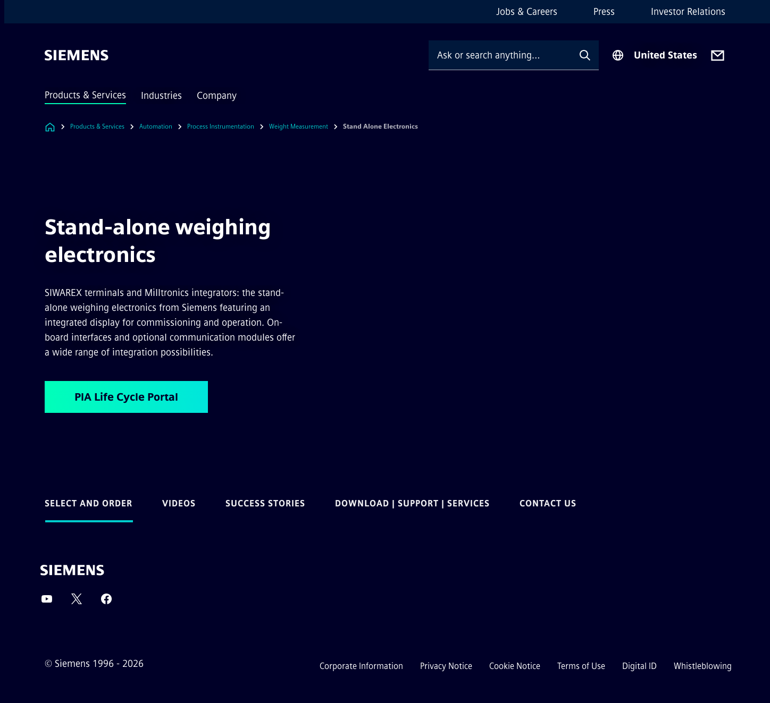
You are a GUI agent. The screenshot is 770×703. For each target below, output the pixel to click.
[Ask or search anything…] (500, 55)
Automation (155, 126)
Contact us (548, 503)
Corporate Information (361, 666)
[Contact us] (717, 55)
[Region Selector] (654, 55)
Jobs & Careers (526, 12)
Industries (161, 95)
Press (604, 12)
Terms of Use (581, 666)
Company (217, 95)
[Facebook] (106, 602)
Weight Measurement (298, 126)
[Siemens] (76, 55)
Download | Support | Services (412, 503)
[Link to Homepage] (50, 126)
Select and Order (88, 503)
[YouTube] (46, 602)
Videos (179, 503)
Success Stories (265, 503)
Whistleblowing (703, 666)
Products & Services (85, 95)
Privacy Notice (446, 666)
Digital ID (639, 666)
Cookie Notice (514, 666)
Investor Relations (688, 12)
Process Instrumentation (220, 126)
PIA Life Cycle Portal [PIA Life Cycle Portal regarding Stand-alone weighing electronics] (126, 397)
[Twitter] (76, 602)
